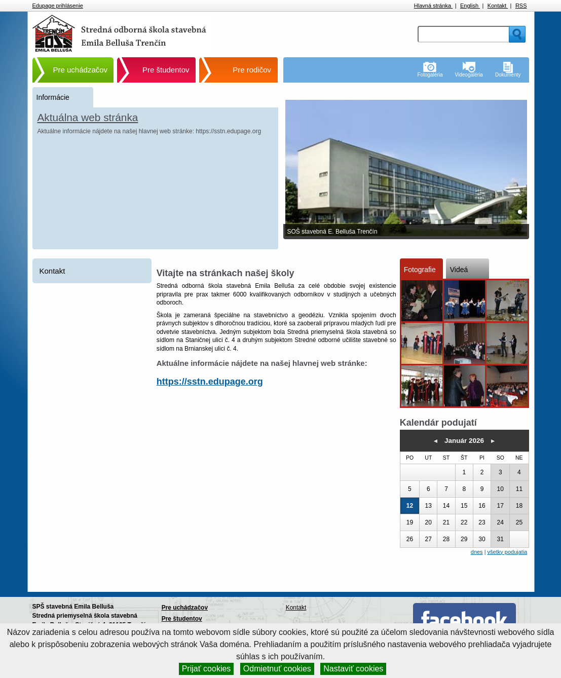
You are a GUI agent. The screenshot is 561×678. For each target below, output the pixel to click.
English (470, 6)
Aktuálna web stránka (88, 117)
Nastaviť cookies (353, 668)
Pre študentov (166, 69)
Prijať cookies (206, 668)
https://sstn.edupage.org (210, 381)
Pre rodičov (252, 69)
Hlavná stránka (433, 6)
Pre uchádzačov (80, 69)
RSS (521, 6)
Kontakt (498, 6)
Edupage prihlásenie (57, 6)
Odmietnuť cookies (277, 668)
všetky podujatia (508, 552)
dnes (477, 552)
